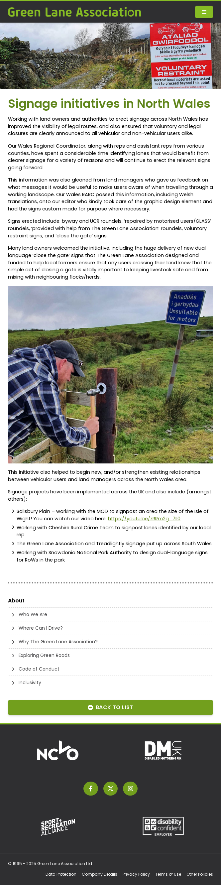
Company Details (99, 874)
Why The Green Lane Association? (58, 641)
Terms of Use (168, 874)
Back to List (110, 707)
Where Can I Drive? (41, 628)
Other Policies (199, 874)
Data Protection (61, 874)
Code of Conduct (39, 669)
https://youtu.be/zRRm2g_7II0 (144, 518)
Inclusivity (30, 682)
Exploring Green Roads (44, 655)
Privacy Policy (136, 874)
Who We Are (33, 614)
